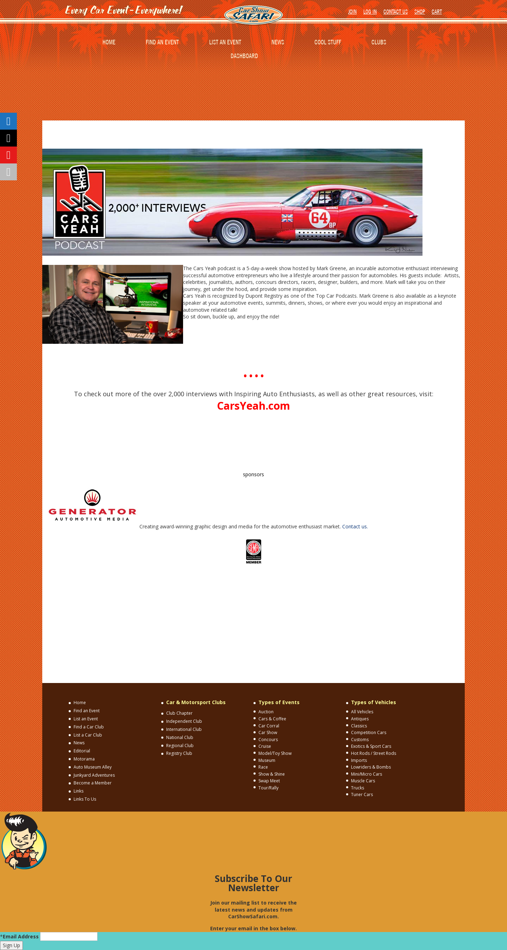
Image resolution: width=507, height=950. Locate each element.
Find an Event (87, 711)
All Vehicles (362, 712)
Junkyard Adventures (94, 775)
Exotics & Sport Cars (371, 746)
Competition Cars (368, 732)
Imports (359, 760)
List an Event (86, 719)
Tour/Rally (268, 788)
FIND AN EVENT (162, 42)
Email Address (21, 936)
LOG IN (370, 11)
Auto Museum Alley (93, 767)
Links (78, 791)
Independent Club (184, 721)
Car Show (267, 732)
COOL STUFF (327, 42)
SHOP (419, 11)
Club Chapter (179, 713)
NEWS (277, 42)
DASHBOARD (244, 56)
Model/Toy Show (275, 753)
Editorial (82, 751)
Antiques (360, 719)
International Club (184, 729)
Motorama (84, 759)
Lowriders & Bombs (371, 767)
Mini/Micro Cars (366, 774)
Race (263, 767)
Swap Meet (269, 781)
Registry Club (179, 753)
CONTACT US (395, 11)
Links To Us (85, 799)
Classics (359, 726)
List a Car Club (88, 735)
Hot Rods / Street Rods (373, 753)
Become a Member (93, 783)
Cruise (264, 746)
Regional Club (180, 746)
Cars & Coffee (272, 719)
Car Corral (268, 726)
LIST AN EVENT (225, 42)
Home (80, 703)
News (79, 743)
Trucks (357, 788)
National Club (179, 737)
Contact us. (355, 526)
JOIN (352, 11)
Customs (360, 740)
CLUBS (378, 42)
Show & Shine (271, 774)
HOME (108, 42)
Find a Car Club (89, 727)
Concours (268, 740)
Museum (266, 760)
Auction (266, 712)
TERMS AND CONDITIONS (272, 574)
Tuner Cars (362, 794)
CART (437, 11)
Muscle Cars (363, 781)
